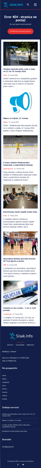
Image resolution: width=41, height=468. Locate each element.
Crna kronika (7, 314)
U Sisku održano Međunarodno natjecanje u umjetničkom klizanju (18, 163)
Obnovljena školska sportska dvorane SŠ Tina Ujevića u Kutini (19, 259)
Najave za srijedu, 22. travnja (15, 118)
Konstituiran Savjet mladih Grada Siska (20, 212)
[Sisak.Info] (13, 4)
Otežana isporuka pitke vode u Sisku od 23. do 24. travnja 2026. (19, 70)
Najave (5, 122)
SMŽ (4, 265)
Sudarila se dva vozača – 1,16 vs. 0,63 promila (19, 309)
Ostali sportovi (8, 169)
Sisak (5, 75)
